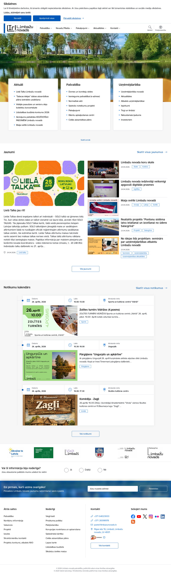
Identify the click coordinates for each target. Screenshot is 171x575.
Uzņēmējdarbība (140, 253)
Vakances (8, 525)
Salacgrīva (148, 230)
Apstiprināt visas (46, 18)
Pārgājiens (85, 366)
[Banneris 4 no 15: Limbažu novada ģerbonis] (99, 452)
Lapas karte (51, 542)
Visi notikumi (85, 433)
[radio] (68, 469)
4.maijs (136, 205)
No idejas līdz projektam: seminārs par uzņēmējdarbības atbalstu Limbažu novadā (142, 242)
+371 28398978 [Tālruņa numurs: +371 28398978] (101, 520)
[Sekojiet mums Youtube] (139, 516)
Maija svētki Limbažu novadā (138, 200)
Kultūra (145, 167)
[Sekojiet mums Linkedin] (163, 516)
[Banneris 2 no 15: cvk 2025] (43, 452)
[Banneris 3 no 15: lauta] (71, 452)
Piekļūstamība (52, 525)
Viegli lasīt (50, 516)
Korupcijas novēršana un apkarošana (63, 529)
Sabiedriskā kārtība (54, 533)
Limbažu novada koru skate (138, 162)
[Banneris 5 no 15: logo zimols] (127, 452)
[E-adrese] (96, 537)
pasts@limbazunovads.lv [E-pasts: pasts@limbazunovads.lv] (105, 524)
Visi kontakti (104, 545)
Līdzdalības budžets (55, 547)
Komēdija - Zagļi (89, 399)
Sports (83, 322)
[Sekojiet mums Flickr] (157, 516)
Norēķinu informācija (13, 520)
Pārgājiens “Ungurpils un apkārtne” (100, 354)
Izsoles (7, 533)
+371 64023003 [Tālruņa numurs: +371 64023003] (101, 516)
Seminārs (126, 253)
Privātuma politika (54, 520)
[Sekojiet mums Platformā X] (145, 516)
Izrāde (83, 411)
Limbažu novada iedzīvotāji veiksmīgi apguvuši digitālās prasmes (143, 183)
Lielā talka (22, 252)
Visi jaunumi (85, 269)
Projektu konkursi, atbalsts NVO (18, 542)
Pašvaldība (9, 516)
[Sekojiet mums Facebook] (133, 516)
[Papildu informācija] (104, 537)
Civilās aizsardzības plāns (57, 538)
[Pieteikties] (153, 489)
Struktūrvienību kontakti (15, 538)
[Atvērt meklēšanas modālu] (150, 28)
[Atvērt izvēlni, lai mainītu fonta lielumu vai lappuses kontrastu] (160, 28)
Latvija (146, 205)
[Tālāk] (161, 453)
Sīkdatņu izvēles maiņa (56, 551)
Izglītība (137, 189)
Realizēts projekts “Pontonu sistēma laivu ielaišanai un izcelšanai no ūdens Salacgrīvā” (144, 223)
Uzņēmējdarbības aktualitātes (134, 256)
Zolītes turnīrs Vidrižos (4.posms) (99, 309)
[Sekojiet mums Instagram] (151, 517)
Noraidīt (17, 18)
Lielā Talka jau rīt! (14, 210)
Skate (136, 167)
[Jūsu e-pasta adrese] (113, 489)
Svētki (155, 205)
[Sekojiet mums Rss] (133, 522)
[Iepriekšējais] (10, 453)
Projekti (137, 230)
